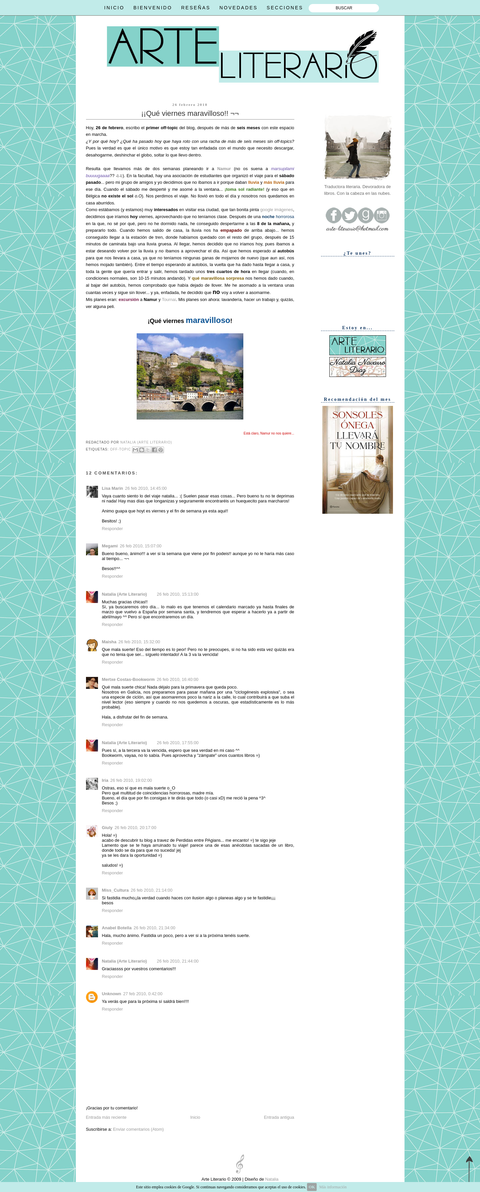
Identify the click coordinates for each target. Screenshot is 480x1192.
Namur (224, 168)
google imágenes (276, 209)
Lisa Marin (112, 488)
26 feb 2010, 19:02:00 (131, 780)
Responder (112, 528)
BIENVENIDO (152, 7)
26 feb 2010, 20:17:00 (135, 827)
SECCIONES (285, 7)
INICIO (114, 7)
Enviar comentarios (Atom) (138, 1129)
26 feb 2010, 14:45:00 (146, 488)
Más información (333, 1187)
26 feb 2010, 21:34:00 (154, 927)
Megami (110, 545)
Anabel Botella (117, 927)
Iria (105, 780)
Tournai (169, 299)
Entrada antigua (279, 1117)
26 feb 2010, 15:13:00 (178, 594)
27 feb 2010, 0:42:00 (142, 993)
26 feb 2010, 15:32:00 (139, 641)
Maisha (109, 641)
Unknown (111, 993)
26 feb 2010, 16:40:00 (177, 679)
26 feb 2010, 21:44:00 (178, 961)
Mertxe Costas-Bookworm (128, 679)
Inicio (195, 1117)
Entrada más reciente (106, 1117)
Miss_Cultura (115, 890)
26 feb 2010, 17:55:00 (178, 742)
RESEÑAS (195, 7)
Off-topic (120, 449)
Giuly (107, 827)
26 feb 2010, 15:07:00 (140, 545)
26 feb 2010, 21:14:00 (151, 890)
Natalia (271, 1179)
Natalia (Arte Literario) (124, 594)
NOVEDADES (238, 7)
